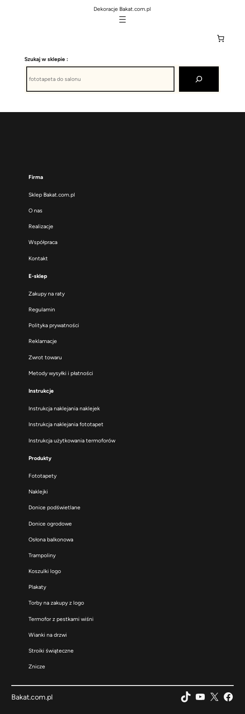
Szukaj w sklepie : (46, 59)
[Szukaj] (199, 79)
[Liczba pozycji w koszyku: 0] (221, 38)
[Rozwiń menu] (122, 19)
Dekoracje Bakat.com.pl (122, 9)
